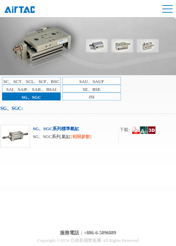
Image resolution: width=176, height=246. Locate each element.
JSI (92, 96)
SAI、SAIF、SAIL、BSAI (31, 89)
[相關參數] (81, 136)
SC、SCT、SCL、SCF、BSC (31, 81)
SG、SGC (31, 97)
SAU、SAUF (91, 81)
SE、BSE (91, 89)
